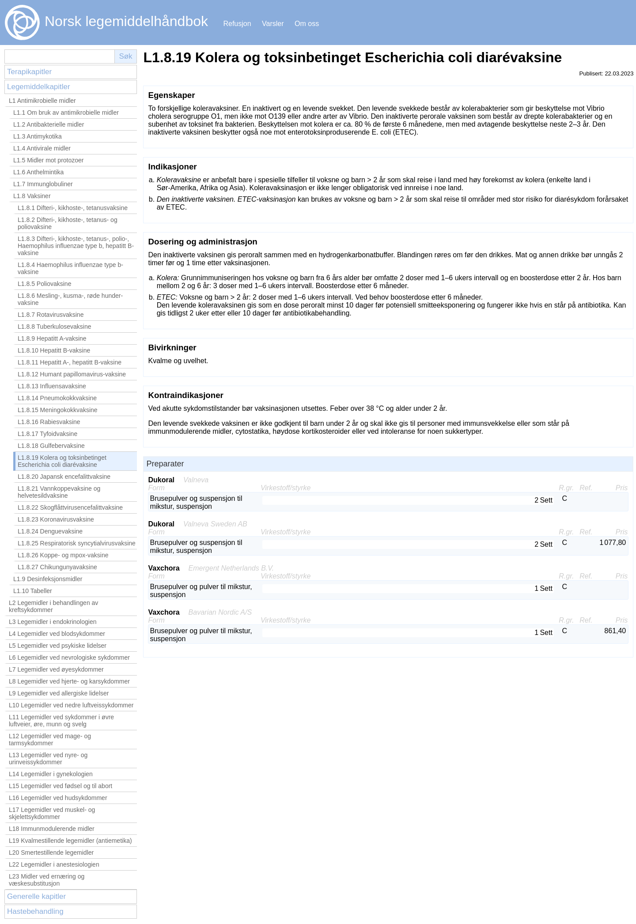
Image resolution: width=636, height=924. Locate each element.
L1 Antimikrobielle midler (42, 100)
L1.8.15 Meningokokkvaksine (58, 409)
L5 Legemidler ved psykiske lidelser (57, 645)
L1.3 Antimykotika (37, 136)
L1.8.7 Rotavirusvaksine (50, 314)
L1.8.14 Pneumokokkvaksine (57, 398)
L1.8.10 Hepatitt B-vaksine (54, 350)
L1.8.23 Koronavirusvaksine (56, 519)
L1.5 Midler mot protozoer (48, 160)
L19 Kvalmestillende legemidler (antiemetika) (70, 840)
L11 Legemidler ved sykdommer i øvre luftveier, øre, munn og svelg (61, 721)
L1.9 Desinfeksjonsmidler (47, 578)
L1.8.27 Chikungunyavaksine (57, 567)
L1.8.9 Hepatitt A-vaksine (52, 338)
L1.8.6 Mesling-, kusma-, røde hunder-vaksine (70, 299)
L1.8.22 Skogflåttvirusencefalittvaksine (70, 507)
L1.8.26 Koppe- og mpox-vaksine (63, 555)
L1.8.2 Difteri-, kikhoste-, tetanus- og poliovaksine (67, 223)
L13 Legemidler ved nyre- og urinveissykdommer (48, 758)
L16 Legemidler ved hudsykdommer (58, 797)
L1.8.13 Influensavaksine (52, 386)
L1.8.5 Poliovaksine (44, 283)
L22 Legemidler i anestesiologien (54, 864)
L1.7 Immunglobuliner (43, 184)
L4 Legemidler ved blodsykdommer (57, 633)
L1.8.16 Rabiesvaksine (49, 421)
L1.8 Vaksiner (32, 195)
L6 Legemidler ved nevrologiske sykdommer (69, 657)
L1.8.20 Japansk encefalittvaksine (64, 476)
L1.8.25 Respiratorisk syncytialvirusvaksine (77, 543)
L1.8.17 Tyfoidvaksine (47, 433)
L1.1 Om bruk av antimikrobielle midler (66, 112)
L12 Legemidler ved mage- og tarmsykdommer (50, 739)
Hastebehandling (35, 911)
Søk (125, 56)
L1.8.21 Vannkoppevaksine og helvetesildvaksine (59, 492)
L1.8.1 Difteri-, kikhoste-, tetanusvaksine (73, 207)
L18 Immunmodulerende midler (52, 828)
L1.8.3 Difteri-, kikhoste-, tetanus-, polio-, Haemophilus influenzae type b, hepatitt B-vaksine (76, 245)
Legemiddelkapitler (38, 87)
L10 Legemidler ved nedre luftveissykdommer (71, 705)
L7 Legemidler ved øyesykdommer (56, 669)
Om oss (307, 23)
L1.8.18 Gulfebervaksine (51, 445)
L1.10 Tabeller (32, 590)
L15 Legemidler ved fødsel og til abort (60, 785)
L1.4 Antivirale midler (42, 148)
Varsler (273, 23)
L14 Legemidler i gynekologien (51, 774)
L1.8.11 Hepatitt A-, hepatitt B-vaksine (69, 362)
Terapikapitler (29, 72)
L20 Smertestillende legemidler (51, 852)
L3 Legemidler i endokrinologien (52, 621)
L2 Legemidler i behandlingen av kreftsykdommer (53, 606)
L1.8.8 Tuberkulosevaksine (54, 326)
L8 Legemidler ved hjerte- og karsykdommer (69, 681)
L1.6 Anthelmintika (38, 172)
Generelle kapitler (36, 896)
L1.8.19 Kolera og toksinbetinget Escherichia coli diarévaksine (62, 461)
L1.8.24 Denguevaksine (50, 531)
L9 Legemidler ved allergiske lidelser (59, 693)
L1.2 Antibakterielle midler (48, 124)
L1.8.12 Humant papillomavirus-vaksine (72, 374)
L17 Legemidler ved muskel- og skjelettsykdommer (52, 813)
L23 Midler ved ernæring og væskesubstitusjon (46, 880)
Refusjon (237, 23)
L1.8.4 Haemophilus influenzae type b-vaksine (70, 268)
